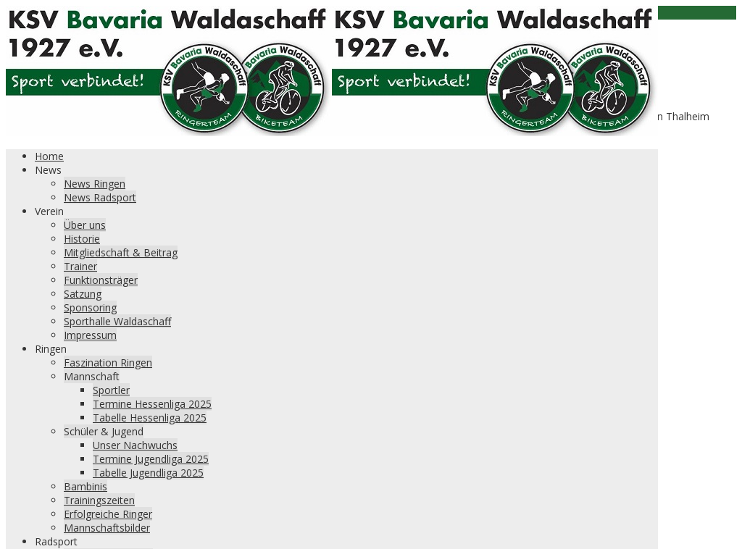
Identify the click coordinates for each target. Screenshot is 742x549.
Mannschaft (92, 376)
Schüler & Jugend (103, 431)
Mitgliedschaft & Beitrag (121, 252)
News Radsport (100, 197)
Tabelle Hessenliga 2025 (150, 417)
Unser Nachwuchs (135, 445)
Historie (82, 239)
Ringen (51, 349)
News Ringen (94, 183)
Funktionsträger (101, 280)
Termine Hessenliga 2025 (152, 404)
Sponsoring (90, 307)
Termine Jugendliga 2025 (151, 459)
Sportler (111, 390)
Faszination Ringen (108, 362)
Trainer (80, 266)
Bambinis (85, 486)
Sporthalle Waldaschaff (117, 321)
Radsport (56, 541)
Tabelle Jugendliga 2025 (148, 472)
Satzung (82, 294)
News (48, 170)
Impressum (90, 335)
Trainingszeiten (99, 500)
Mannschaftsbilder (107, 528)
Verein (49, 211)
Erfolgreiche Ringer (108, 514)
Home (49, 156)
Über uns (85, 225)
